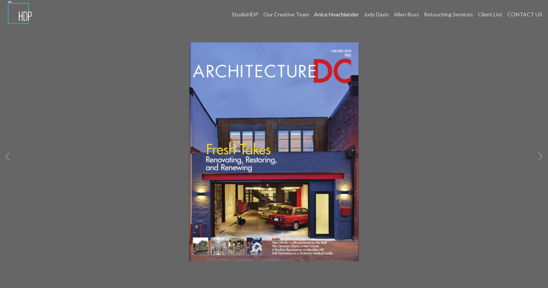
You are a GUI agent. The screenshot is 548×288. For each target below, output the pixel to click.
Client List (490, 14)
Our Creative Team (286, 14)
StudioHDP (245, 14)
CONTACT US (524, 14)
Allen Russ (406, 14)
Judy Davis (376, 14)
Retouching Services (448, 14)
